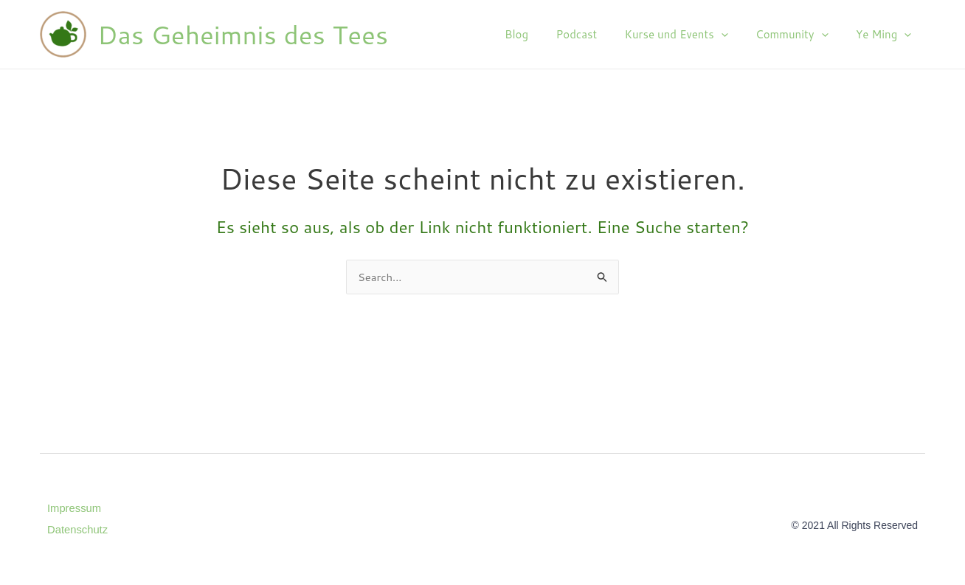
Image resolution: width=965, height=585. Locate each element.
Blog (541, 34)
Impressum (74, 508)
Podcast (596, 34)
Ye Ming (886, 34)
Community (800, 34)
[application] (734, 34)
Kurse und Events (689, 34)
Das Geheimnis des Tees (242, 34)
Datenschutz (77, 528)
